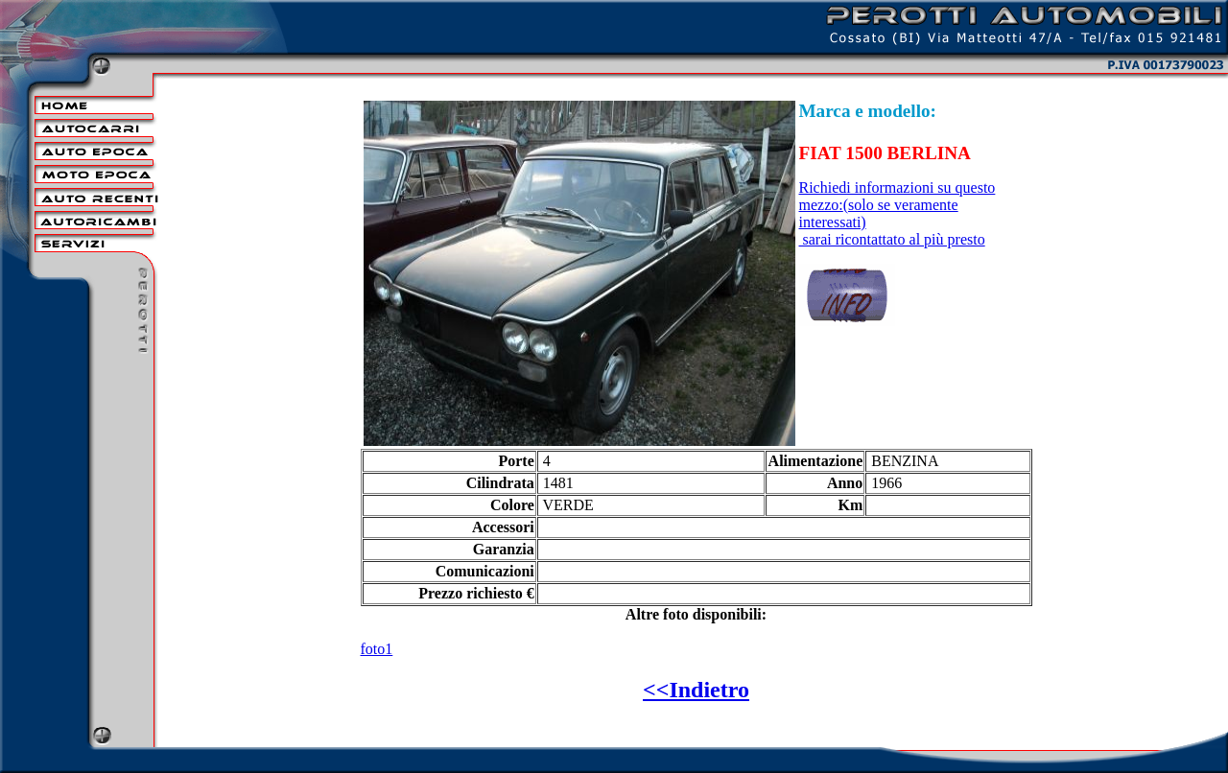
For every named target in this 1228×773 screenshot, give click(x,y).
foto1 (377, 649)
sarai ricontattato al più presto (892, 239)
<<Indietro (696, 689)
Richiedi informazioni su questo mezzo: (897, 204)
